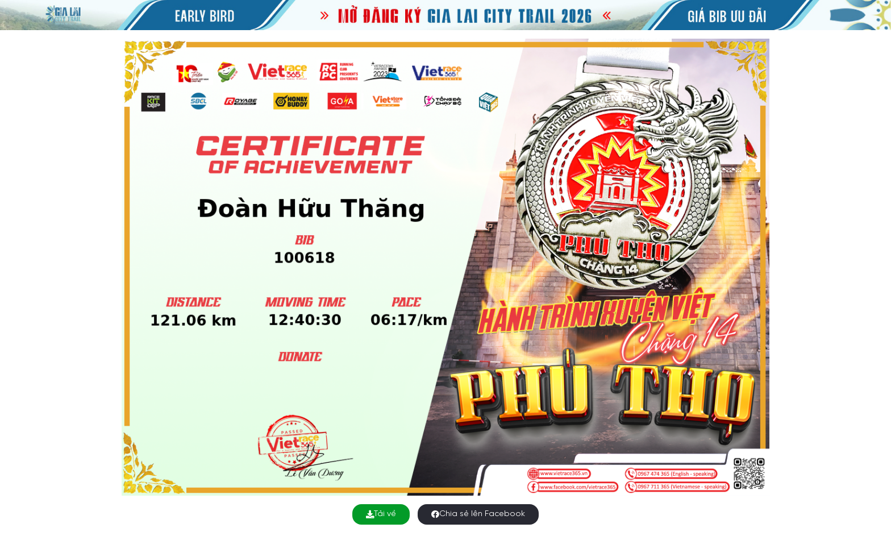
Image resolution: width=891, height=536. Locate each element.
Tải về (381, 514)
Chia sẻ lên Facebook (478, 514)
